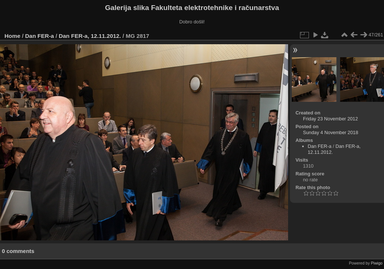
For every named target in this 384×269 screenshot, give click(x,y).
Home (12, 36)
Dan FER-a (39, 36)
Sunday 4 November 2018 (330, 132)
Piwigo (377, 263)
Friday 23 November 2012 (330, 118)
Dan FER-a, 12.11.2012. (90, 36)
